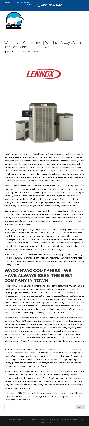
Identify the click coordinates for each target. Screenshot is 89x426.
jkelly (8, 51)
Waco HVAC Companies (32, 51)
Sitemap (54, 419)
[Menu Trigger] (81, 20)
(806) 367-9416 (43, 5)
